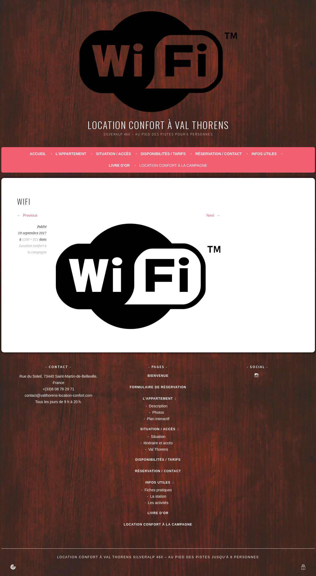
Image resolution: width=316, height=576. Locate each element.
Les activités (158, 503)
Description (158, 406)
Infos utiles (264, 154)
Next (213, 215)
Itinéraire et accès (158, 443)
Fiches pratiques (158, 490)
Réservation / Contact (218, 154)
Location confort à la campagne (173, 166)
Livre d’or (119, 166)
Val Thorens (158, 449)
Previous (27, 215)
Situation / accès (113, 154)
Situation (158, 436)
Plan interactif (158, 419)
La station (158, 496)
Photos (158, 412)
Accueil (38, 154)
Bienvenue (158, 376)
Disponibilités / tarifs (163, 154)
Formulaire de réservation (158, 387)
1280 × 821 (30, 239)
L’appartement (71, 154)
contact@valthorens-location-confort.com (58, 395)
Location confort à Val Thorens (158, 125)
